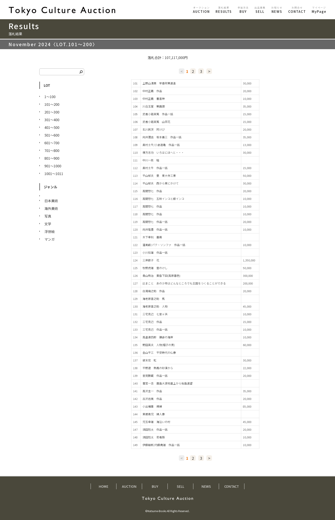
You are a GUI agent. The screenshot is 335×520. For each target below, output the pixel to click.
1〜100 (50, 96)
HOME (103, 486)
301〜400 (51, 119)
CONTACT (297, 10)
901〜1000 (52, 165)
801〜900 (51, 158)
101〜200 (51, 104)
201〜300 (51, 112)
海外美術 (51, 208)
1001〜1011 (53, 173)
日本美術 (51, 200)
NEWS (276, 10)
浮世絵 (49, 231)
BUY (243, 10)
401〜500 (51, 127)
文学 (47, 223)
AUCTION (201, 10)
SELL (260, 10)
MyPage (319, 10)
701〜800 (51, 150)
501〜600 (51, 135)
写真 (47, 216)
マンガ (49, 239)
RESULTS (224, 10)
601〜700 (51, 142)
